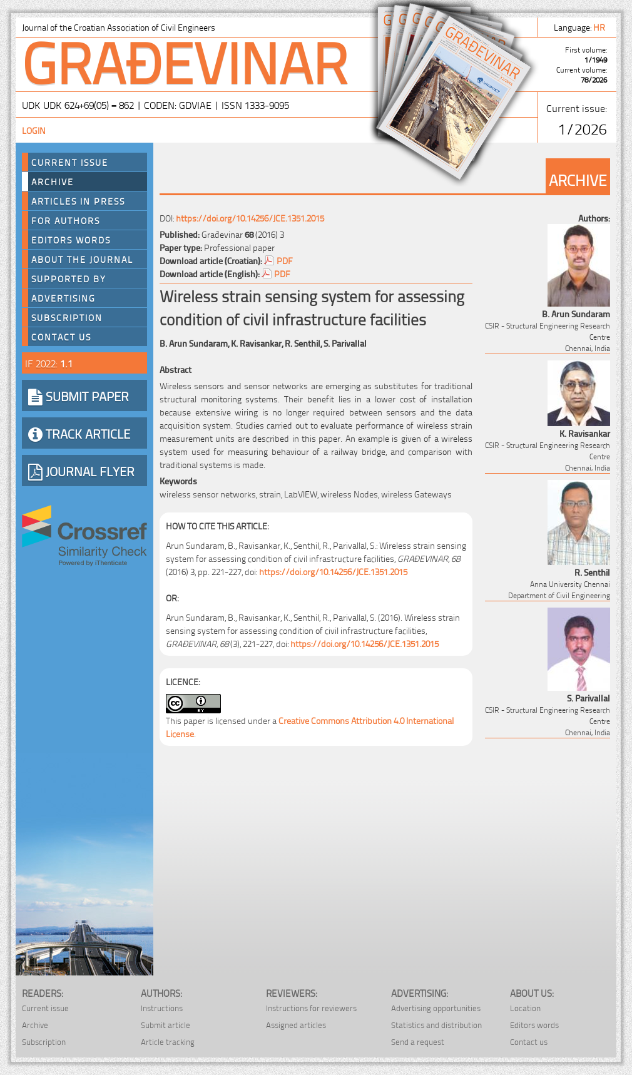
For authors (65, 220)
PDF (285, 260)
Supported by (68, 278)
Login (34, 129)
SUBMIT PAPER (78, 395)
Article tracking (168, 1041)
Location (525, 1008)
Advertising (63, 298)
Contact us (61, 336)
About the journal (82, 259)
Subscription (67, 317)
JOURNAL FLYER (81, 470)
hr (600, 26)
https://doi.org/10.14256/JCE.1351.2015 (250, 217)
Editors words (71, 239)
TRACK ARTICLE (79, 433)
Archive (52, 181)
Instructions (162, 1008)
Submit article (165, 1025)
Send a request (417, 1041)
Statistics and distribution (436, 1025)
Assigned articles (296, 1025)
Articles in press (78, 201)
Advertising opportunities (436, 1008)
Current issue (45, 1008)
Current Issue (69, 162)
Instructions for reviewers (311, 1008)
